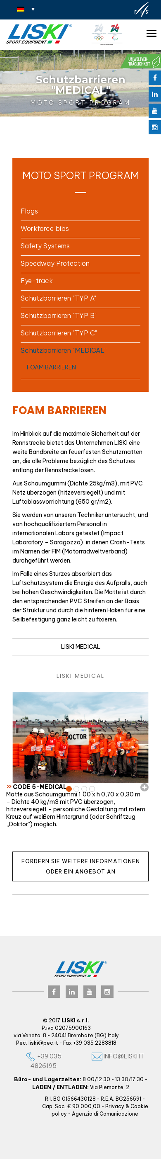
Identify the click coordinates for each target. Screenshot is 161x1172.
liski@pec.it (43, 1043)
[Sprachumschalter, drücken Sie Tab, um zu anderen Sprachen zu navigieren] (25, 8)
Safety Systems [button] (45, 246)
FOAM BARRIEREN (51, 367)
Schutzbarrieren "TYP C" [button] (59, 333)
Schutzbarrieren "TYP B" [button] (59, 315)
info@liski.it (118, 1056)
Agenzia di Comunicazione (105, 1114)
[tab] (80, 211)
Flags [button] (29, 211)
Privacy (114, 1106)
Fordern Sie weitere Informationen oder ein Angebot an (80, 866)
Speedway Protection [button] (55, 263)
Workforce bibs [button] (45, 228)
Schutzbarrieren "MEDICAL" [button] (64, 350)
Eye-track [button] (37, 281)
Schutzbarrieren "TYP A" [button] (58, 298)
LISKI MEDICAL (80, 646)
